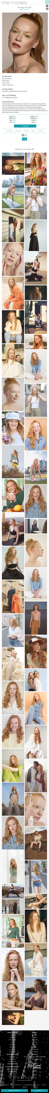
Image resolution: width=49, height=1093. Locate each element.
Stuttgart (12, 1049)
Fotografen (12, 1071)
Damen (35, 1035)
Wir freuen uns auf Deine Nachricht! (35, 1056)
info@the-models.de (36, 1059)
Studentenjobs (12, 1063)
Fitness (35, 1047)
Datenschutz (18, 1084)
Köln (12, 1042)
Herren (35, 1037)
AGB (12, 1084)
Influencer (34, 1051)
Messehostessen (12, 1054)
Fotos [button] (24, 139)
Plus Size (34, 1042)
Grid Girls (12, 1056)
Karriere (24, 1087)
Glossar (43, 1084)
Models (34, 1032)
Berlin (12, 1035)
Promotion (12, 1059)
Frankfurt (12, 1051)
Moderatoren (12, 1061)
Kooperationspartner (12, 1066)
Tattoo (35, 1044)
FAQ (38, 1084)
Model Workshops (12, 1069)
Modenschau (34, 1049)
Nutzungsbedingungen (29, 1084)
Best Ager (35, 1039)
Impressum (6, 1084)
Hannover (12, 1047)
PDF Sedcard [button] (25, 126)
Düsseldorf (12, 1039)
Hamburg (12, 1037)
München (12, 1044)
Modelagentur (12, 1032)
